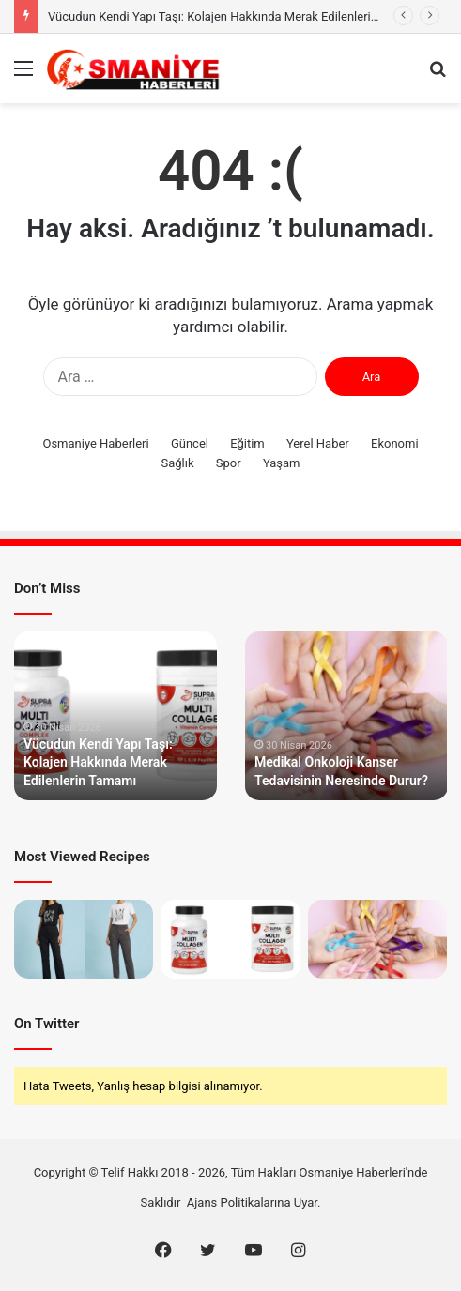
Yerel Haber (317, 443)
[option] (115, 715)
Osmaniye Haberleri (95, 443)
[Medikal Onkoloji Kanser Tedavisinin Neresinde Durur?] (377, 939)
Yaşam (281, 463)
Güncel (189, 443)
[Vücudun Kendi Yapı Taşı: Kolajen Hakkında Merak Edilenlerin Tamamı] (230, 939)
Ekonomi (395, 443)
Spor (228, 463)
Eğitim (247, 443)
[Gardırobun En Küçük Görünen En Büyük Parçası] (83, 939)
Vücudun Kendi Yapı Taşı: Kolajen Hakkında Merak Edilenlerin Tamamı (236, 16)
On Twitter (46, 1023)
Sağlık (177, 463)
